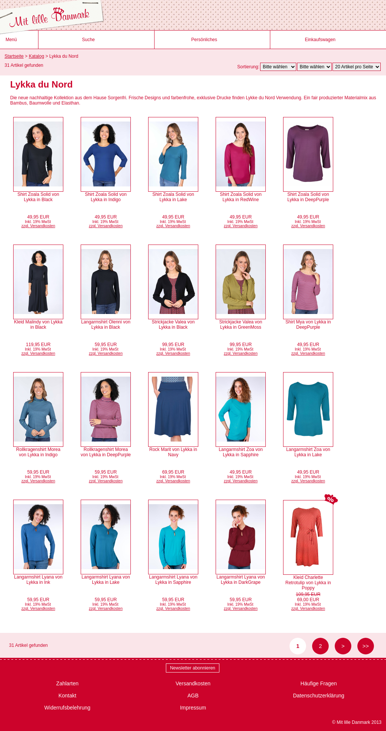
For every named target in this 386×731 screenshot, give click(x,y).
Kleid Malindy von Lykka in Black (38, 324)
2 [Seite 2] (320, 646)
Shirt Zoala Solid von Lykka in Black (38, 197)
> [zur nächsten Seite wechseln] (343, 646)
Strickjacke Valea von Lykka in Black (173, 324)
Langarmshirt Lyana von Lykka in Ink (38, 579)
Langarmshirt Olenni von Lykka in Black (105, 324)
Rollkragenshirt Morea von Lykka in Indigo (38, 452)
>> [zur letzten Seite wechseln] (366, 646)
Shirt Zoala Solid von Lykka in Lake (173, 197)
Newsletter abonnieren (192, 668)
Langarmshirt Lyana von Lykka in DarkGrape (240, 579)
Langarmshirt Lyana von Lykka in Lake (105, 579)
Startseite (14, 56)
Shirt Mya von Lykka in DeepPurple (308, 324)
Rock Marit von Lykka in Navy (173, 452)
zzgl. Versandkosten (38, 226)
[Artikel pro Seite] (356, 67)
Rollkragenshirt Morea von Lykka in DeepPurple (106, 452)
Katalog (36, 56)
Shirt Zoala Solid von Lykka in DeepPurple (308, 197)
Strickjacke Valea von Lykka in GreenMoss (240, 324)
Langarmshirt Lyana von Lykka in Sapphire (173, 579)
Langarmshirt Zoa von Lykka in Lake (308, 452)
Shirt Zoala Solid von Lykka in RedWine (241, 197)
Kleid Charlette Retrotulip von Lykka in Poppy (308, 583)
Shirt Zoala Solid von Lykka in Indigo (106, 197)
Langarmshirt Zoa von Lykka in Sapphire (241, 452)
